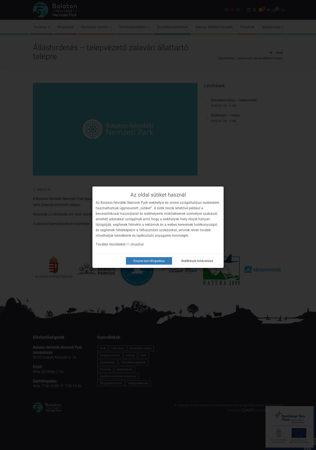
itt (127, 244)
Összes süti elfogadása (149, 261)
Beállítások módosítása (197, 261)
